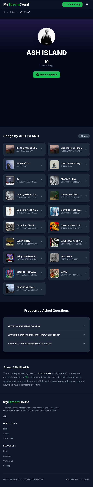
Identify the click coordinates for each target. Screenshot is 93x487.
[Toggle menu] (87, 4)
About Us (7, 456)
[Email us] (4, 416)
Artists (12, 12)
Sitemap (6, 466)
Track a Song (72, 4)
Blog (5, 451)
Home (6, 429)
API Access (8, 438)
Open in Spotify (46, 74)
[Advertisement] (46, 107)
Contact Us (8, 461)
